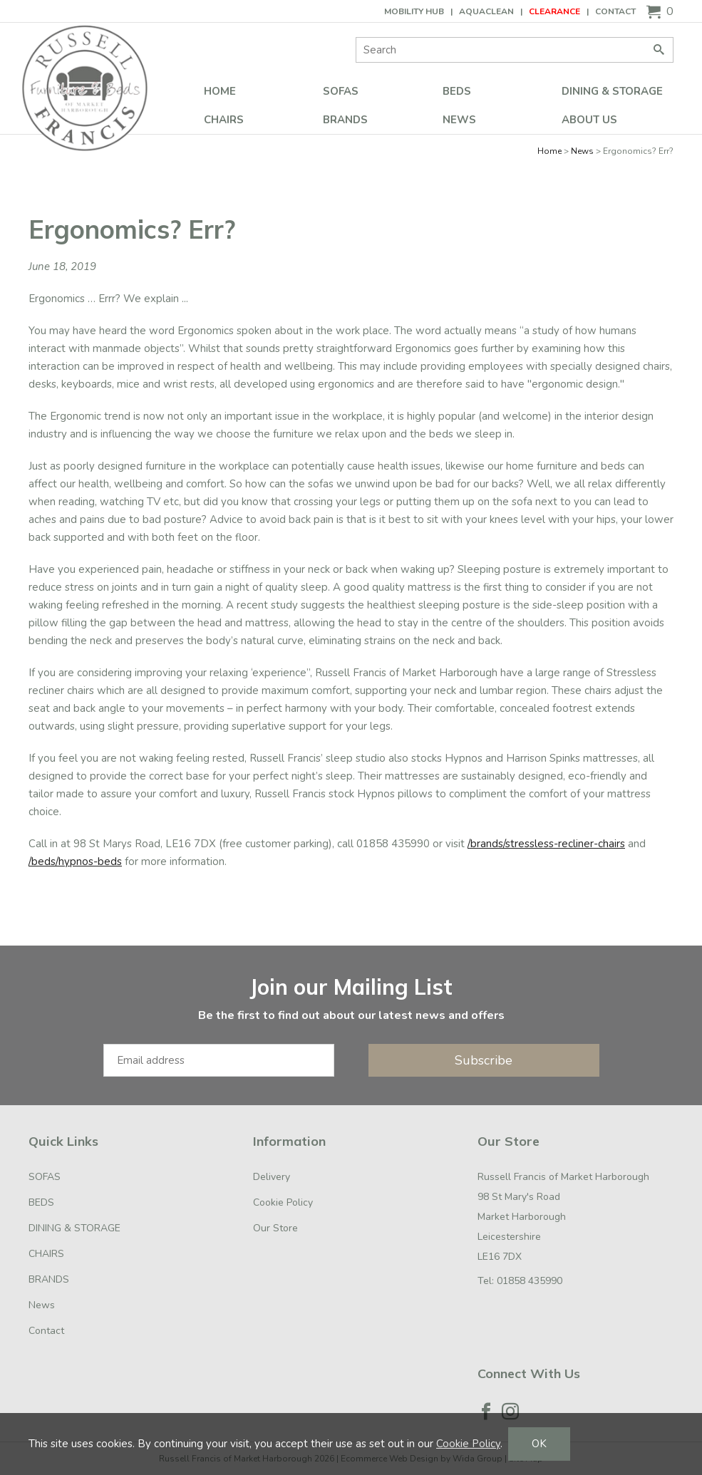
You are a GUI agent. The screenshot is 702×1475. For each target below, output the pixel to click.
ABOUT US (589, 120)
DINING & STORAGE (612, 91)
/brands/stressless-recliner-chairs (546, 844)
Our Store (275, 1228)
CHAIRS (224, 120)
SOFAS (340, 91)
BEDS (457, 91)
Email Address (0, 960)
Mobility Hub (414, 11)
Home (220, 91)
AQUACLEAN (486, 11)
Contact (615, 11)
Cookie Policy (283, 1202)
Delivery (271, 1177)
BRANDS (345, 120)
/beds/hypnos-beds (75, 861)
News (459, 120)
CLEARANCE (554, 11)
